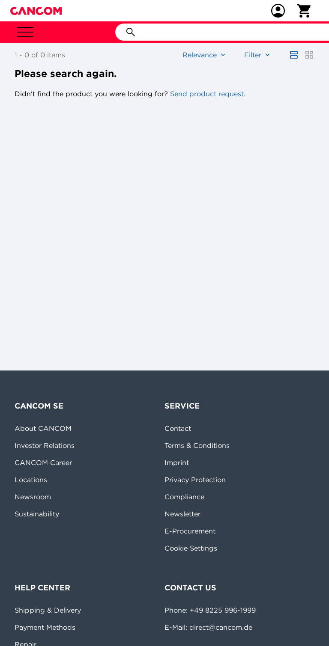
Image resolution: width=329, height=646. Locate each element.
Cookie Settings (190, 548)
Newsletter (182, 514)
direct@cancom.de (220, 627)
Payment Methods (45, 627)
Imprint (176, 462)
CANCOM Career (43, 462)
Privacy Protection (195, 479)
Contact (177, 428)
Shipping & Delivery (48, 610)
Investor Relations (45, 445)
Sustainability (37, 514)
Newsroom (33, 496)
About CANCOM (43, 428)
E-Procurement (189, 531)
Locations (31, 479)
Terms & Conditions (197, 445)
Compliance (184, 496)
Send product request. (206, 93)
